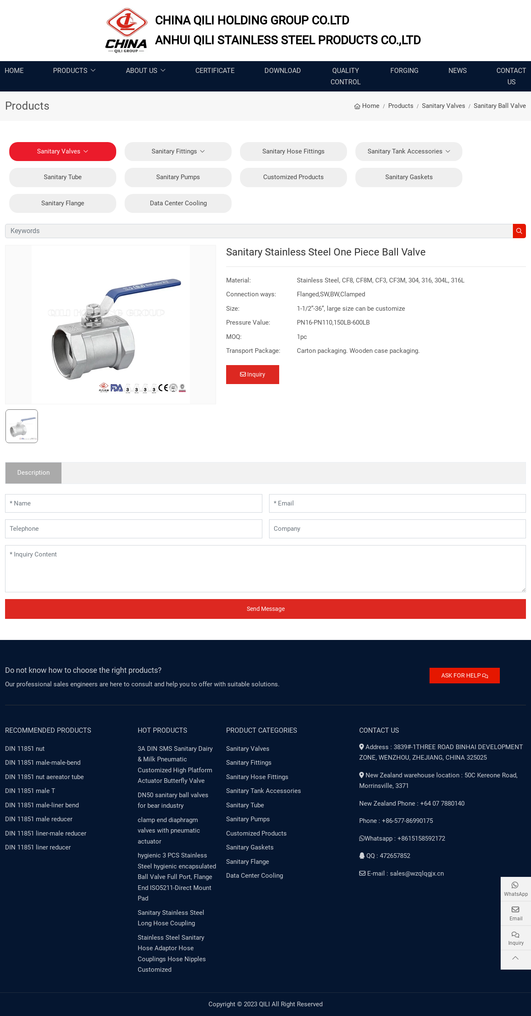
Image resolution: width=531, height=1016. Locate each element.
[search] (519, 231)
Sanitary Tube (63, 177)
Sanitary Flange (62, 203)
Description (33, 472)
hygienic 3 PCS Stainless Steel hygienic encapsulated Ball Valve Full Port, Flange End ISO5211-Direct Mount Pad (177, 877)
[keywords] (259, 231)
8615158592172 (423, 838)
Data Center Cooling (178, 203)
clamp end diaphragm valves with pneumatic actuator (169, 830)
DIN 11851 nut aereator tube (44, 777)
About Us (141, 71)
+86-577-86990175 (407, 821)
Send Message (266, 608)
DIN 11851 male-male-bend (42, 762)
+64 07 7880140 (442, 803)
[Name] (133, 503)
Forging (404, 71)
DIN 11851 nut (25, 749)
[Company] (397, 528)
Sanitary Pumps (178, 177)
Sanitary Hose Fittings (293, 151)
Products (70, 71)
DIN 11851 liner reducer (38, 847)
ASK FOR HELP (464, 675)
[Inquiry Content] (265, 568)
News (457, 71)
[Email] (397, 503)
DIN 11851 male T (30, 791)
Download (282, 71)
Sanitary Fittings (174, 151)
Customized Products (293, 177)
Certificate (215, 71)
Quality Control (346, 76)
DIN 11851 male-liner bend (42, 805)
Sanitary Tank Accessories (405, 151)
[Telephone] (133, 528)
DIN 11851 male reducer (38, 819)
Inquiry (252, 374)
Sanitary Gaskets (409, 177)
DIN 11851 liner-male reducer (45, 833)
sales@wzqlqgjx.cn (417, 873)
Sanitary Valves (58, 151)
